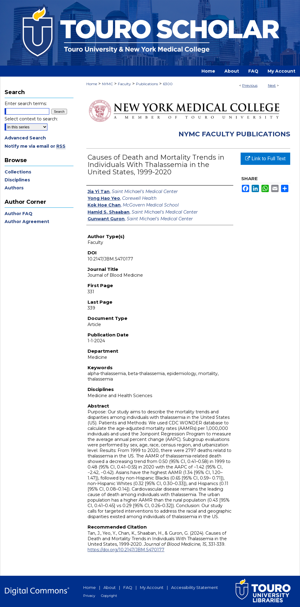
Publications (147, 84)
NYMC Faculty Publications (234, 134)
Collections (18, 172)
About (109, 587)
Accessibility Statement (194, 587)
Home (91, 84)
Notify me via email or (35, 146)
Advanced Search (25, 138)
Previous (249, 85)
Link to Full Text (265, 158)
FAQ (127, 587)
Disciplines (17, 180)
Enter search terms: (26, 103)
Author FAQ (18, 213)
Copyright (109, 596)
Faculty (124, 84)
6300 (168, 84)
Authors (14, 188)
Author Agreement (27, 221)
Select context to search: (31, 119)
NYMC (107, 84)
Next (272, 85)
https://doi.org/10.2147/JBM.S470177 (126, 549)
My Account (151, 587)
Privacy (89, 596)
